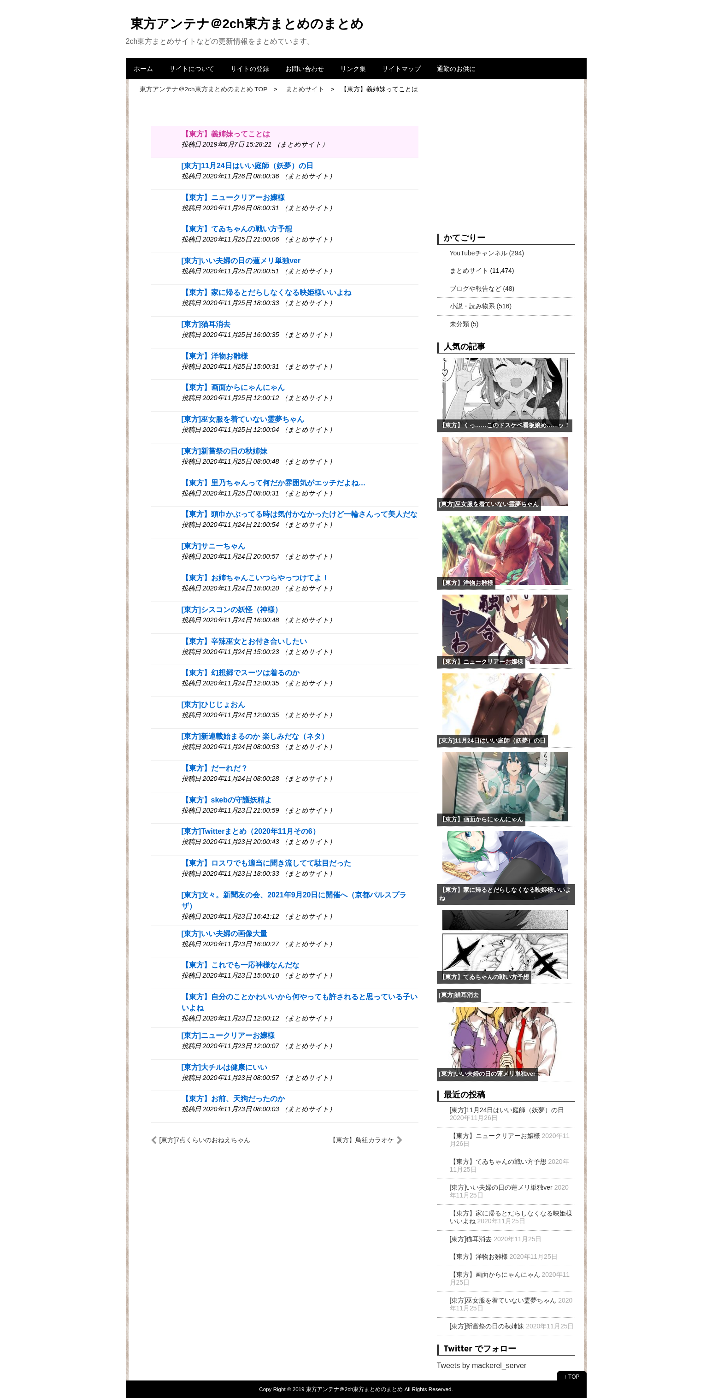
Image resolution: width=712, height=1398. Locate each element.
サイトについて (191, 68)
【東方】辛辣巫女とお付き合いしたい (244, 641)
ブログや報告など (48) (482, 288)
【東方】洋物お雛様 (215, 356)
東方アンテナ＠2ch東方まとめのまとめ (247, 24)
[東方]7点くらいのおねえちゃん (205, 1140)
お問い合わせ (304, 68)
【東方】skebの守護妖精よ (227, 800)
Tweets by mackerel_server (482, 1365)
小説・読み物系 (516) (481, 306)
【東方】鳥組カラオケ (362, 1140)
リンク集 (353, 68)
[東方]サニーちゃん (214, 546)
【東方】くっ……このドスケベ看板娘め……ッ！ (504, 425)
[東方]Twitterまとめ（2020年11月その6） (251, 831)
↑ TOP (572, 1377)
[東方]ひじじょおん (214, 704)
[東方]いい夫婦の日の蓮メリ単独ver (241, 261)
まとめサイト (469, 270)
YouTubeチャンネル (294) (487, 253)
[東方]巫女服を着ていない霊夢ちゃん (243, 419)
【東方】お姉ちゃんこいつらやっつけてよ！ (255, 578)
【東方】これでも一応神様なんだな (241, 965)
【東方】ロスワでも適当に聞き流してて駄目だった (266, 863)
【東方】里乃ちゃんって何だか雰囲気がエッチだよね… (274, 483)
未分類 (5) (464, 324)
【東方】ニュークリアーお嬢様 (233, 197)
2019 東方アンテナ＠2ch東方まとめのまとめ (348, 1389)
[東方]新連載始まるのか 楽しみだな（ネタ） (255, 736)
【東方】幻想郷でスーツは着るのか (241, 673)
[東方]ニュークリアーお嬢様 (228, 1035)
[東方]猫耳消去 (206, 324)
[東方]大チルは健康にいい (225, 1067)
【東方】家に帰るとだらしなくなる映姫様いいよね (266, 292)
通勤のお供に (456, 68)
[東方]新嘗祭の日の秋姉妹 (225, 451)
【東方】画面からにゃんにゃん (233, 387)
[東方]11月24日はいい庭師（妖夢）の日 (247, 166)
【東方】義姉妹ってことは (226, 134)
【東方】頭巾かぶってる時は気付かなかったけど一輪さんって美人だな (300, 514)
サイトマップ (401, 68)
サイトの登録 (249, 68)
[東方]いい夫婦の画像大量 (225, 934)
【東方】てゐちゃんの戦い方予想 (237, 229)
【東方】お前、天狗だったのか (233, 1099)
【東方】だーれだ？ (215, 768)
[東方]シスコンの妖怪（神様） (232, 609)
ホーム (143, 68)
